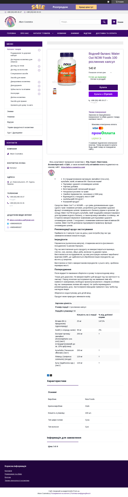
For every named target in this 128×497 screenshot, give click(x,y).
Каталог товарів (41, 33)
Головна (11, 33)
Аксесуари (15, 93)
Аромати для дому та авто (22, 105)
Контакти (12, 40)
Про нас (25, 33)
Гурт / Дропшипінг (14, 133)
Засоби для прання (19, 101)
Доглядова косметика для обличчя (21, 60)
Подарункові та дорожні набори (21, 54)
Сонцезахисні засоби (19, 74)
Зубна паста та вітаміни (20, 89)
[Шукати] (104, 21)
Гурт (24, 40)
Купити (103, 87)
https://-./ (73, 167)
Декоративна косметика (20, 81)
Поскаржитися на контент (60, 493)
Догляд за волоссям (19, 70)
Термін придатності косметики (20, 127)
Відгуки (87, 33)
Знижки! (75, 33)
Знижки (10, 111)
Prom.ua (76, 491)
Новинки (61, 33)
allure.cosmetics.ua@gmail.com (22, 220)
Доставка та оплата (106, 33)
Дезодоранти (16, 85)
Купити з (103, 94)
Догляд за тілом (17, 66)
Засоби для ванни (18, 78)
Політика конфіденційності (81, 493)
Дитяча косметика (18, 97)
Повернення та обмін (13, 474)
